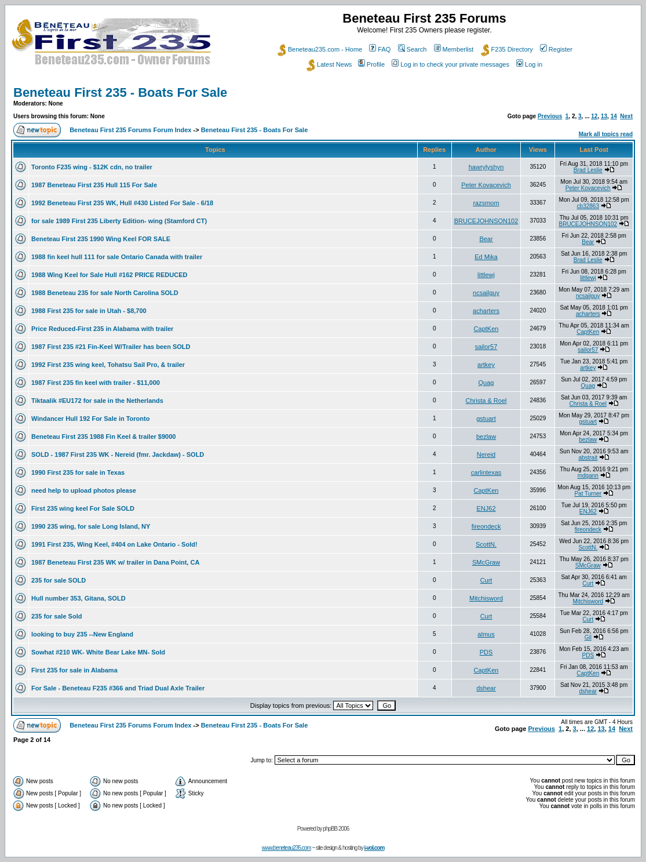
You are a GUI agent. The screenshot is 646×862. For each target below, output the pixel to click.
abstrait (587, 457)
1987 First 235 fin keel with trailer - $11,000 (95, 382)
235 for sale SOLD (58, 580)
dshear (486, 688)
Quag (486, 382)
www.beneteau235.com (286, 848)
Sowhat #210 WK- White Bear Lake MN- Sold (98, 652)
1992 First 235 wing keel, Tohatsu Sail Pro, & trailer (108, 364)
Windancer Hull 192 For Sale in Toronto (90, 418)
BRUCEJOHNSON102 (486, 220)
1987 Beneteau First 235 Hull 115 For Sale (94, 184)
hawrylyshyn (486, 166)
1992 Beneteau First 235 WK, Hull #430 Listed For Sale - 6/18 (122, 202)
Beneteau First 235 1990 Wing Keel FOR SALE (100, 238)
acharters (486, 310)
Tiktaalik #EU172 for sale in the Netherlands (97, 400)
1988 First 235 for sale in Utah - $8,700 (89, 310)
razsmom (486, 202)
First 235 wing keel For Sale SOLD (82, 508)
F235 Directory (507, 49)
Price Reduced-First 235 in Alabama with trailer (102, 328)
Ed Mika (486, 256)
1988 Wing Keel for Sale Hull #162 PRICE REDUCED (109, 274)
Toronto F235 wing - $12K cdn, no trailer (91, 166)
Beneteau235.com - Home (320, 49)
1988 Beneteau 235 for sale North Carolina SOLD (104, 292)
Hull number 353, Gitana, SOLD (78, 598)
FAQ (379, 49)
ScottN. (486, 544)
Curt (486, 580)
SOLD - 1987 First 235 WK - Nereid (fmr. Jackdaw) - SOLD (117, 454)
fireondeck (486, 526)
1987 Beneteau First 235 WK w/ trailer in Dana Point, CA (115, 562)
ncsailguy (486, 292)
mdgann (588, 475)
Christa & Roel (486, 400)
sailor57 (486, 346)
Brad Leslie (588, 170)
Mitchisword (486, 598)
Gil (588, 637)
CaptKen (486, 328)
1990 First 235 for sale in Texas (78, 472)
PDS (486, 652)
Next (626, 116)
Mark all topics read (606, 134)
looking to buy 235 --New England (82, 634)
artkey (486, 364)
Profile (371, 64)
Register (556, 49)
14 (614, 116)
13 (604, 116)
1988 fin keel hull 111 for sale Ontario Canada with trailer (116, 256)
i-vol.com (374, 848)
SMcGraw (486, 562)
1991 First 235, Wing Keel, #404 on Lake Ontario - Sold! (114, 544)
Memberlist (454, 49)
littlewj (486, 274)
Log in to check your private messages (450, 64)
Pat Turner (587, 493)
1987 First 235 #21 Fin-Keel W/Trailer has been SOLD (111, 346)
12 (594, 116)
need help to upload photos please (83, 490)
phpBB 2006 (336, 828)
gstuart (486, 418)
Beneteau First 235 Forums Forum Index (130, 129)
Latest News (329, 64)
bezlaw (486, 436)
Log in (529, 64)
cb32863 (588, 206)
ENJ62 (486, 508)
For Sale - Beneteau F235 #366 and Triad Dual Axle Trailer (118, 688)
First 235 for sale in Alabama (74, 670)
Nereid (486, 454)
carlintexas (486, 472)
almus (485, 634)
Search (412, 49)
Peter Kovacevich (486, 184)
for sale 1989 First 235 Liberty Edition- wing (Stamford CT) (119, 220)
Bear (485, 238)
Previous (550, 116)
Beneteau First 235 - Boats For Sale (120, 92)
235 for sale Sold (56, 616)
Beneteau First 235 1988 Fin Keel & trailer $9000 (103, 436)
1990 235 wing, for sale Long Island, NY (90, 526)
